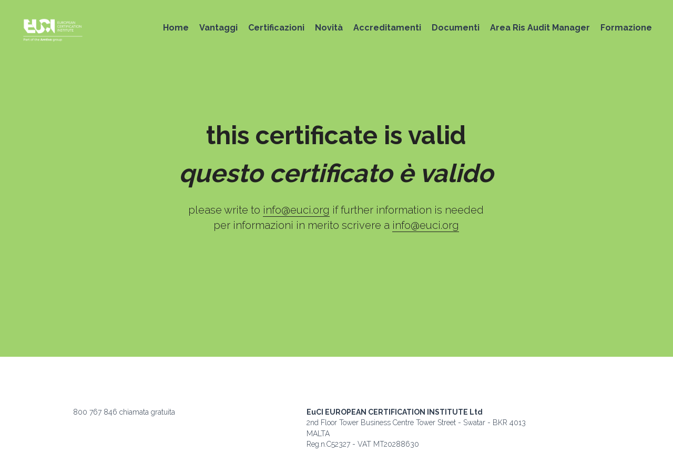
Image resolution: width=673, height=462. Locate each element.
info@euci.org (296, 210)
